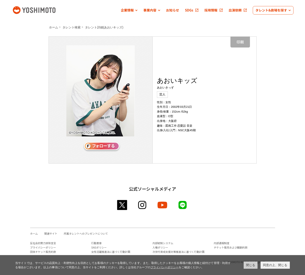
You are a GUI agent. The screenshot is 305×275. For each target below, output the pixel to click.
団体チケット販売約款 (43, 252)
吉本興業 (40, 9)
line (183, 205)
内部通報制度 (221, 243)
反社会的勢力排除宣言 (43, 243)
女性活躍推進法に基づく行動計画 (110, 252)
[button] (129, 10)
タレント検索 (71, 27)
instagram (142, 205)
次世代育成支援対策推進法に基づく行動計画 (179, 252)
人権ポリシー (160, 247)
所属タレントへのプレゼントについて (86, 233)
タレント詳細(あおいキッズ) (104, 27)
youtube (162, 205)
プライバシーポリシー (43, 247)
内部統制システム (163, 243)
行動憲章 (96, 243)
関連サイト (50, 233)
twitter (122, 205)
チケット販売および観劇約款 (231, 247)
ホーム (53, 27)
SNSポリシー (99, 247)
